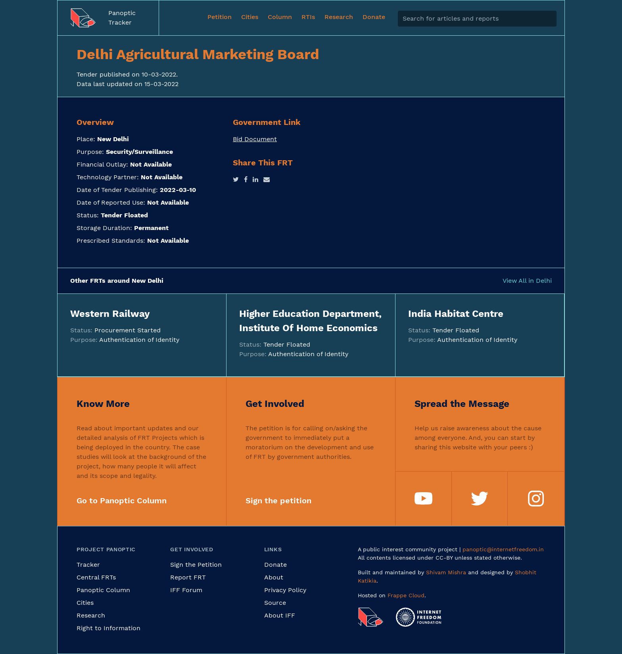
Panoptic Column (103, 590)
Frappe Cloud (406, 595)
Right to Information (108, 628)
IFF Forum (186, 590)
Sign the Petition (196, 564)
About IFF (279, 615)
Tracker (88, 564)
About (273, 577)
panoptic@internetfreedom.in (503, 549)
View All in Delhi (527, 280)
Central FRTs (96, 577)
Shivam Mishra (446, 572)
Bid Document (255, 139)
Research (91, 615)
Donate (275, 564)
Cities (85, 602)
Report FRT (188, 577)
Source (275, 602)
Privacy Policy (285, 590)
